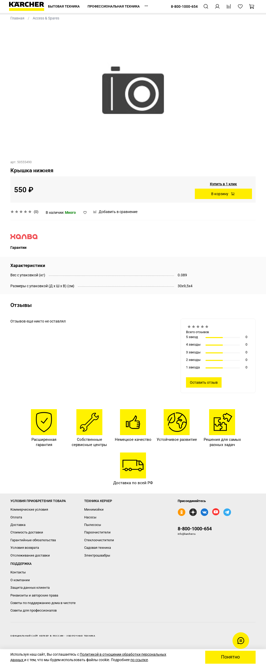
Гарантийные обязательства (33, 540)
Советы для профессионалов (33, 610)
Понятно (230, 657)
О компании (20, 580)
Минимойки (94, 509)
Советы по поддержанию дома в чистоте (43, 603)
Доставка (17, 525)
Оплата (16, 517)
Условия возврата (24, 548)
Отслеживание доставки (30, 555)
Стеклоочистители (99, 540)
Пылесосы (92, 525)
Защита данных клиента (30, 587)
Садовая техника (97, 548)
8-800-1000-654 (195, 528)
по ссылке (139, 660)
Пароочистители (97, 532)
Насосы (90, 517)
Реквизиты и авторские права (34, 595)
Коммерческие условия (29, 509)
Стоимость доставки (26, 532)
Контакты (18, 572)
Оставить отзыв (204, 382)
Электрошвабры (97, 555)
